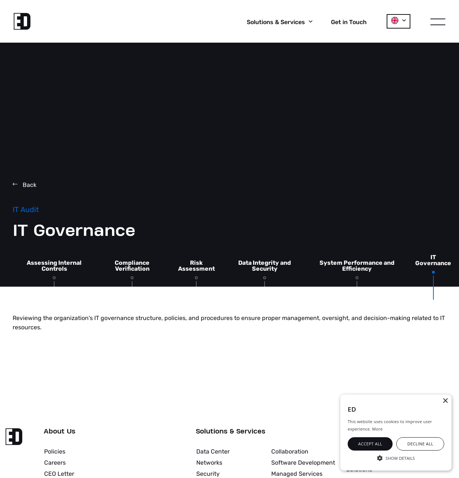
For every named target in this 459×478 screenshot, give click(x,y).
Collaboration (289, 451)
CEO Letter (59, 473)
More (377, 429)
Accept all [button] (370, 443)
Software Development (303, 462)
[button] (396, 457)
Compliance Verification (132, 266)
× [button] (445, 401)
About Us (59, 431)
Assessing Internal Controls (54, 266)
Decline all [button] (420, 443)
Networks (209, 462)
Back (24, 184)
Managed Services (296, 473)
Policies (54, 451)
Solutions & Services (230, 431)
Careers (55, 462)
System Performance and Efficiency (356, 266)
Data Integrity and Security (264, 266)
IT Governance (433, 260)
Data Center (213, 451)
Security (208, 473)
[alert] (396, 433)
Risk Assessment (196, 266)
